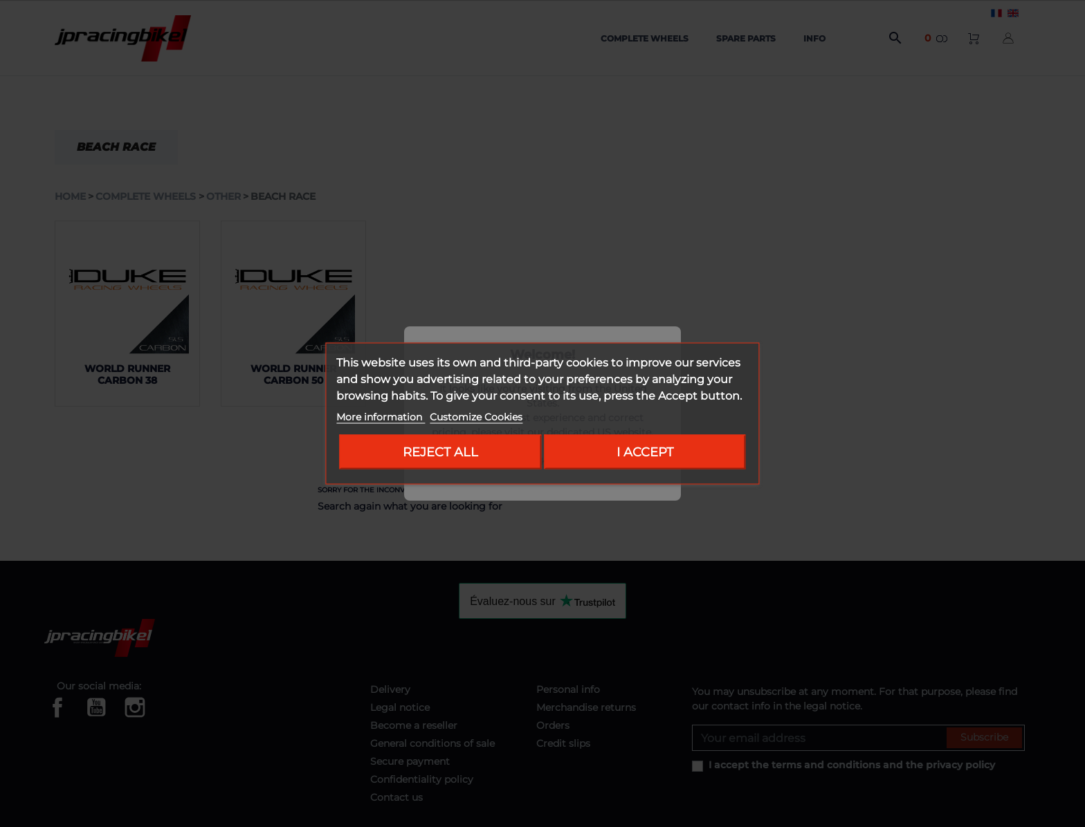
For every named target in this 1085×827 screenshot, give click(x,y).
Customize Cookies (476, 417)
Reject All (440, 452)
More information (380, 417)
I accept (645, 452)
